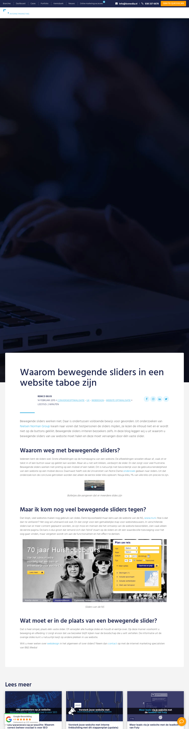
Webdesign (85, 12)
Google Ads (66, 12)
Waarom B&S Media (134, 12)
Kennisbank (58, 3)
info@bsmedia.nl (126, 3)
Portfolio (44, 3)
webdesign (53, 644)
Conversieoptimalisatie (70, 400)
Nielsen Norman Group (35, 426)
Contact (179, 12)
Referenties (155, 12)
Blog (168, 12)
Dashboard (20, 3)
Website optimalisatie (118, 400)
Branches (7, 3)
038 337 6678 (150, 3)
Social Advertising (107, 12)
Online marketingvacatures (91, 3)
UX (88, 400)
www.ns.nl (150, 518)
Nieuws (72, 3)
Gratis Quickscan (173, 3)
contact (112, 644)
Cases (33, 3)
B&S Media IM (19, 12)
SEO (51, 12)
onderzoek (129, 471)
